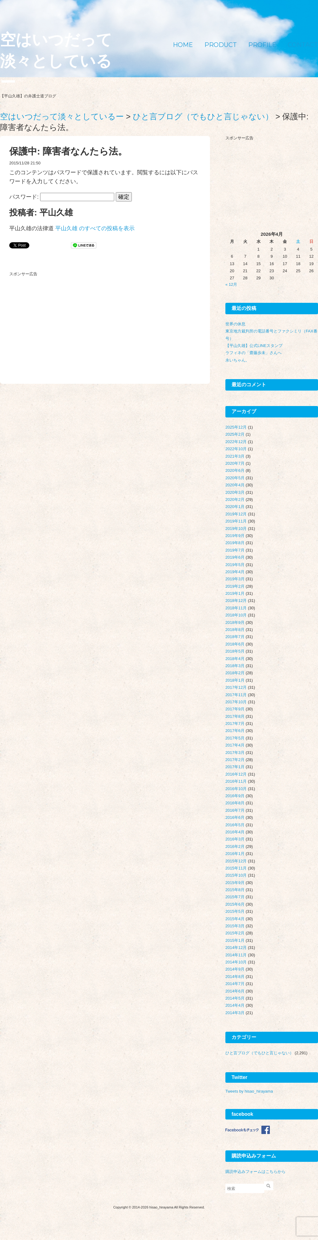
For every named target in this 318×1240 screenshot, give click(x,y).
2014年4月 (235, 1005)
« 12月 (231, 284)
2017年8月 (235, 716)
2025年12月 (236, 427)
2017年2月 (235, 759)
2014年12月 (236, 947)
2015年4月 (235, 918)
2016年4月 (235, 832)
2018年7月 (235, 636)
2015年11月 (236, 868)
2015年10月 (236, 875)
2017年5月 (235, 738)
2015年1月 (235, 940)
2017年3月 (235, 752)
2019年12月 (236, 514)
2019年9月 (235, 535)
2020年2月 (235, 499)
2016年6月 (235, 817)
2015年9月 (235, 882)
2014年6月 (235, 991)
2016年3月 (235, 839)
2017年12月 (236, 687)
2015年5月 (235, 911)
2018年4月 (235, 658)
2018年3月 (235, 665)
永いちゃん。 (237, 360)
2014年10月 (236, 962)
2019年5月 (235, 564)
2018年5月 (235, 651)
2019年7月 (235, 550)
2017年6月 (235, 730)
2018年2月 (235, 673)
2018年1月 (235, 680)
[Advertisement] (55, 317)
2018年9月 (235, 622)
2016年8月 (235, 803)
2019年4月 (235, 571)
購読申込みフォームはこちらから (255, 1171)
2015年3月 (235, 926)
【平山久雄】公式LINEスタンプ (253, 345)
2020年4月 (235, 485)
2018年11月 (236, 608)
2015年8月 (235, 889)
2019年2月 (235, 586)
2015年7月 (235, 897)
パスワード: (61, 197)
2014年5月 (235, 998)
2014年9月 (235, 969)
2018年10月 (236, 615)
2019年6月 (235, 557)
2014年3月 (235, 1012)
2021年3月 (235, 456)
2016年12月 (236, 774)
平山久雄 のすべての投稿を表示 (95, 228)
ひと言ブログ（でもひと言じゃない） (259, 1053)
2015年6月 (235, 904)
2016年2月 (235, 846)
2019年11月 (236, 521)
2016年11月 (236, 781)
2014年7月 (235, 983)
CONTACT (303, 45)
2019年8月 (235, 542)
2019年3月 (235, 579)
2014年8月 (235, 976)
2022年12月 (236, 441)
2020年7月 (235, 463)
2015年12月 (236, 861)
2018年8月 (235, 629)
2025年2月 (235, 434)
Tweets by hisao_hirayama (249, 1091)
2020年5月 (235, 478)
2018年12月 (236, 600)
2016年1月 (235, 853)
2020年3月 (235, 492)
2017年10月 (236, 702)
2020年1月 (235, 506)
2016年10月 (236, 788)
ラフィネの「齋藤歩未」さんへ (253, 352)
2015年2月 (235, 933)
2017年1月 (235, 766)
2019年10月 (236, 528)
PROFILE (262, 45)
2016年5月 (235, 825)
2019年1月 (235, 593)
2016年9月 (235, 796)
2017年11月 (236, 694)
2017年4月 (235, 745)
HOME (183, 45)
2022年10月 (236, 448)
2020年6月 (235, 470)
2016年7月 (235, 810)
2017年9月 (235, 709)
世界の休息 (235, 324)
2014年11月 (236, 955)
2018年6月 (235, 644)
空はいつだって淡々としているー (56, 61)
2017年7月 (235, 723)
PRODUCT (220, 45)
